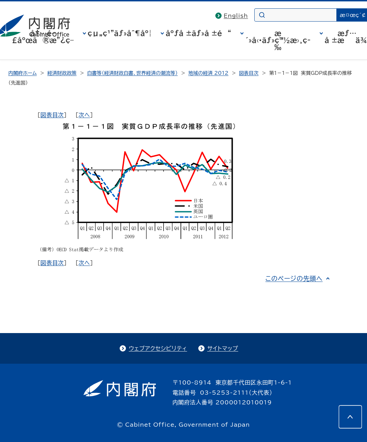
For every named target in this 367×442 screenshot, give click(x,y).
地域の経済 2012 (208, 73)
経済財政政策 (62, 73)
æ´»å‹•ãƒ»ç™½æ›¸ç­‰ (278, 40)
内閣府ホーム (22, 73)
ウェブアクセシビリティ (158, 348)
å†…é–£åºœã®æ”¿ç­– (43, 37)
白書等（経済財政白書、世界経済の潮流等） (132, 73)
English (236, 15)
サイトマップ (222, 348)
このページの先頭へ (294, 278)
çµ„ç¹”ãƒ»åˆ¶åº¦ (120, 33)
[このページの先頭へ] (350, 417)
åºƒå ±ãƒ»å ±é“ (198, 33)
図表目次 (248, 73)
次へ (84, 115)
